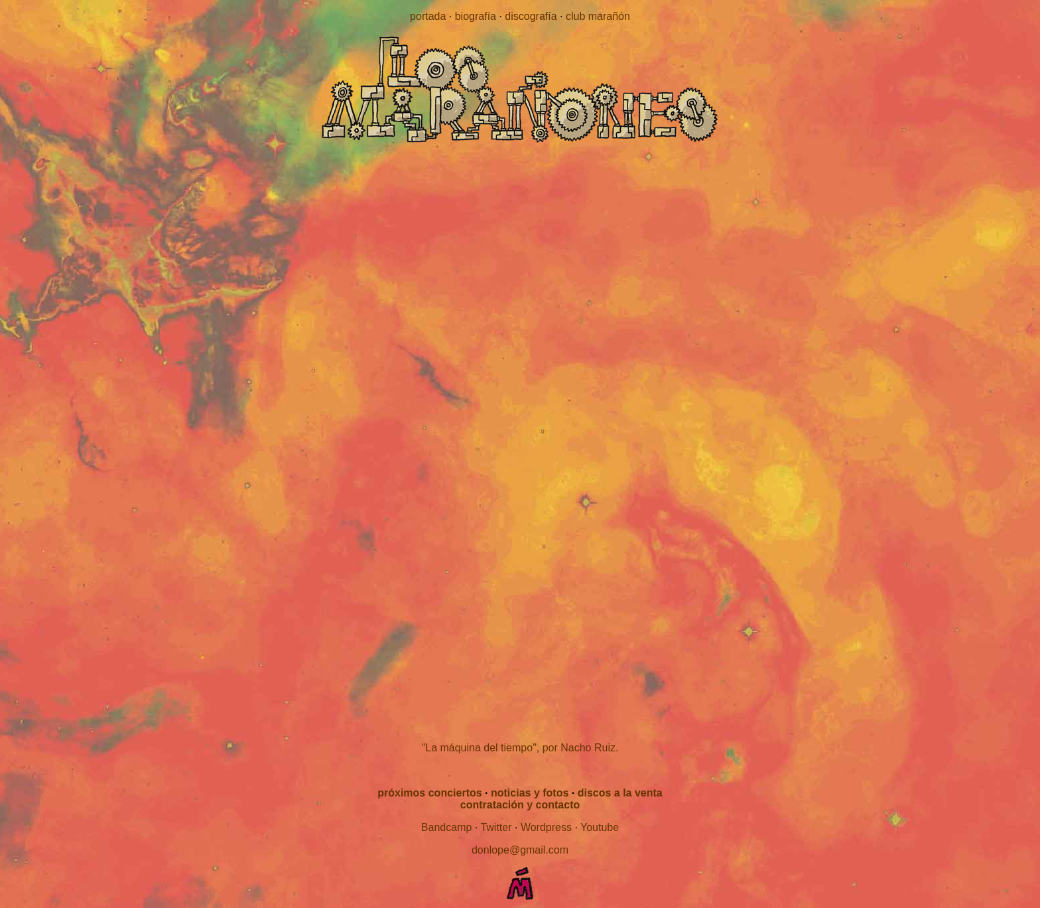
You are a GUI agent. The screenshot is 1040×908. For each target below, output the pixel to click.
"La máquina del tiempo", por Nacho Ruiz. (520, 747)
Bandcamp (446, 827)
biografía (475, 16)
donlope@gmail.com (520, 850)
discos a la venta (620, 792)
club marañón (598, 16)
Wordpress (546, 827)
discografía (530, 16)
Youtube (599, 827)
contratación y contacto (520, 804)
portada (428, 16)
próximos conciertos (429, 792)
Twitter (495, 827)
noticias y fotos (529, 792)
